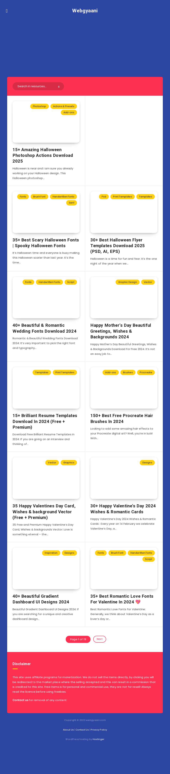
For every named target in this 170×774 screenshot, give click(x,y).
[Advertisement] (85, 43)
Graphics (68, 475)
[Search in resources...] (38, 86)
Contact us (20, 718)
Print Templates (122, 199)
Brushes (128, 381)
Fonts (23, 199)
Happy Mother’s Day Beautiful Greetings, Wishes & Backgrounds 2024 (120, 340)
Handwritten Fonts (63, 199)
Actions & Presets (63, 106)
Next (100, 658)
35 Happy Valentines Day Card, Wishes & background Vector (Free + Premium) (44, 527)
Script (70, 288)
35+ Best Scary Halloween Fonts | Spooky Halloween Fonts (46, 249)
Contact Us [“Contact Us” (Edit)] (82, 748)
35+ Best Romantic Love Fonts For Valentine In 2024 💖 (122, 617)
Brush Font (39, 199)
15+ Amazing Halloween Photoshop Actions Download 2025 (43, 158)
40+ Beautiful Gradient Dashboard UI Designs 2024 (41, 617)
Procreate (146, 381)
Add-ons (69, 112)
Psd (104, 199)
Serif (71, 206)
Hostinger (99, 757)
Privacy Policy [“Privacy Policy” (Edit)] (99, 748)
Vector (148, 288)
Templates (145, 199)
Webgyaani (85, 11)
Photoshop (39, 106)
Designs (147, 475)
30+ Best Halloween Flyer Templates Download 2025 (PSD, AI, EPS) (117, 252)
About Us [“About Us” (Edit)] (68, 748)
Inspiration (51, 568)
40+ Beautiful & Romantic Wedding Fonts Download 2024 (44, 337)
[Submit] (59, 86)
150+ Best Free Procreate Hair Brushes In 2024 (121, 431)
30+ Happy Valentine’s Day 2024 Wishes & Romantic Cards (123, 524)
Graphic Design (127, 288)
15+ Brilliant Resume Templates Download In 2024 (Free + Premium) (45, 434)
